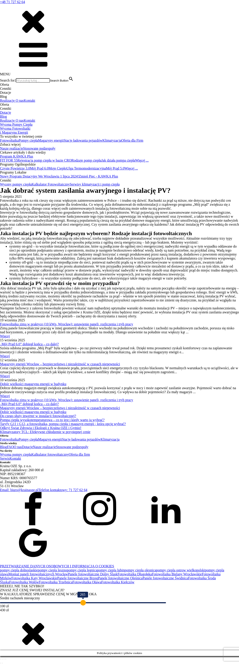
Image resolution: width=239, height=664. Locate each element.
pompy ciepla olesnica (140, 570)
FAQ (10, 447)
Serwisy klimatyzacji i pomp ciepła (95, 184)
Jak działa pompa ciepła (118, 160)
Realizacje (8, 100)
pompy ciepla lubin (111, 570)
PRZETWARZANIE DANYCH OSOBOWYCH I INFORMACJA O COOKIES (57, 566)
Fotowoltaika (9, 140)
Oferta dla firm (79, 454)
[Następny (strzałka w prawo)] (2, 663)
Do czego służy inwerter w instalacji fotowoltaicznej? (38, 416)
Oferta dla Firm (132, 140)
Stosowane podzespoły (39, 148)
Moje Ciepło (57, 168)
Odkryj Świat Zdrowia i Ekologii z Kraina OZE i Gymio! (40, 428)
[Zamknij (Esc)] (5, 659)
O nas (20, 100)
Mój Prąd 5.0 (115, 168)
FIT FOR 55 (8, 160)
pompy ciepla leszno (52, 570)
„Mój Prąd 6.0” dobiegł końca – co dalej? (29, 344)
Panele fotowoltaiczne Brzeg (77, 578)
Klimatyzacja (111, 140)
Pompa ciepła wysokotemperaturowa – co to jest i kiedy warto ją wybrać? (52, 420)
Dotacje (5, 112)
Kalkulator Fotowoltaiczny (51, 184)
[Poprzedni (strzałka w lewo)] (0, 663)
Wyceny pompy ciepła (16, 184)
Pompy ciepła (28, 140)
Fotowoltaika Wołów (24, 582)
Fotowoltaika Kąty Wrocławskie (34, 578)
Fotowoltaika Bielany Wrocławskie (177, 574)
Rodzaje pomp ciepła (86, 160)
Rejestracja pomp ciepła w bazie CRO (44, 160)
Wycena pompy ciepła (15, 454)
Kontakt (29, 100)
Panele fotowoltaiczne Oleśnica (120, 578)
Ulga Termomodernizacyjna (86, 168)
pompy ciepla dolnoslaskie (19, 570)
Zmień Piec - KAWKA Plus (98, 176)
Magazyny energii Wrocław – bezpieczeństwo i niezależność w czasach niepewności (60, 364)
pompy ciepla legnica (82, 570)
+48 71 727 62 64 (12, 2)
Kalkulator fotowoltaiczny (50, 454)
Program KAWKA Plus (16, 156)
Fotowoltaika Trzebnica (56, 582)
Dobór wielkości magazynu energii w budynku (33, 384)
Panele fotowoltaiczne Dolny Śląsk (93, 574)
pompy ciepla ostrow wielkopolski (180, 570)
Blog (3, 116)
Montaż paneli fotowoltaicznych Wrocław (38, 574)
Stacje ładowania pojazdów (83, 140)
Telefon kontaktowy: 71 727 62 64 (63, 490)
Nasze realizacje (11, 148)
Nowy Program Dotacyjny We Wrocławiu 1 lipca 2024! (39, 176)
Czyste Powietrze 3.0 (15, 168)
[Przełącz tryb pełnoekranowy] (2, 659)
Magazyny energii (51, 140)
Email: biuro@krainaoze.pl (19, 490)
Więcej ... (142, 160)
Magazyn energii (50, 439)
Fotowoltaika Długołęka (135, 574)
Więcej (5, 336)
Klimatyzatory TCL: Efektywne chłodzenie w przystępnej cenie (45, 432)
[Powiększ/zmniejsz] (0, 659)
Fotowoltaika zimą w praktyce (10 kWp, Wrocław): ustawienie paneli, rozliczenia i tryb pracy (66, 324)
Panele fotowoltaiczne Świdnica (165, 578)
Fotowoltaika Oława (86, 582)
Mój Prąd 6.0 (39, 168)
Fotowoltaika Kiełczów (118, 582)
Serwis (5, 458)
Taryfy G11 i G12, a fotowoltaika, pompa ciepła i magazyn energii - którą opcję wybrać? (63, 424)
